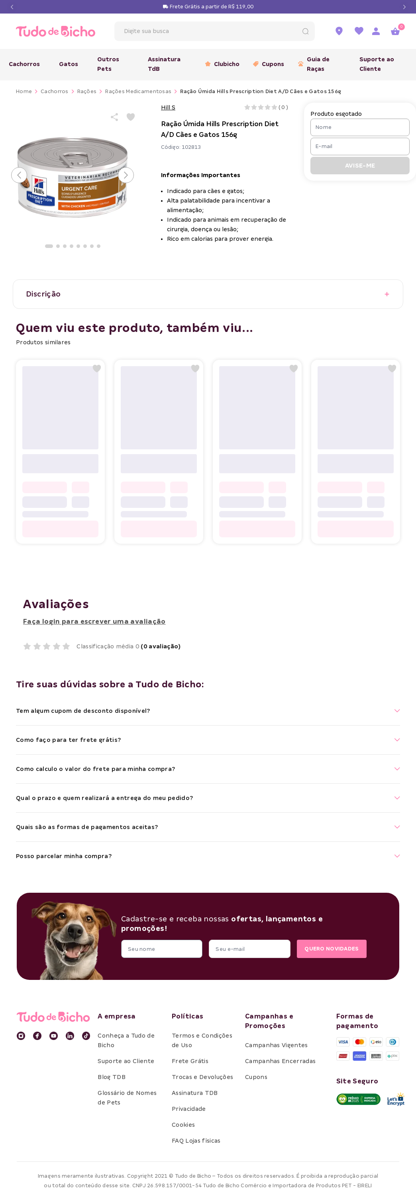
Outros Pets (108, 64)
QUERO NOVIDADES (330, 949)
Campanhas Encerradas (280, 1061)
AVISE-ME (360, 165)
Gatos (68, 64)
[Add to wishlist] (130, 117)
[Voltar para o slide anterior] (19, 175)
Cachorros (24, 64)
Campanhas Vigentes (276, 1045)
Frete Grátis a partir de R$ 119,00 (211, 7)
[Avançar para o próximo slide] (126, 175)
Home (24, 91)
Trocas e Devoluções (202, 1077)
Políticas (187, 1016)
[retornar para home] (54, 31)
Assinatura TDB (195, 1093)
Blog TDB (112, 1077)
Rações (87, 91)
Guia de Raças (314, 64)
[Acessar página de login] (376, 31)
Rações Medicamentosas (138, 91)
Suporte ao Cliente (376, 64)
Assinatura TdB (164, 64)
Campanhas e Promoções (269, 1021)
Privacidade (189, 1109)
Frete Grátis (190, 1061)
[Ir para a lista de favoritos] (359, 31)
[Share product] (115, 117)
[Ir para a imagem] (49, 246)
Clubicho (219, 64)
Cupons (266, 64)
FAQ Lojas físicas (196, 1141)
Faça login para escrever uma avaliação (94, 621)
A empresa (116, 1016)
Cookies (183, 1125)
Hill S (168, 107)
